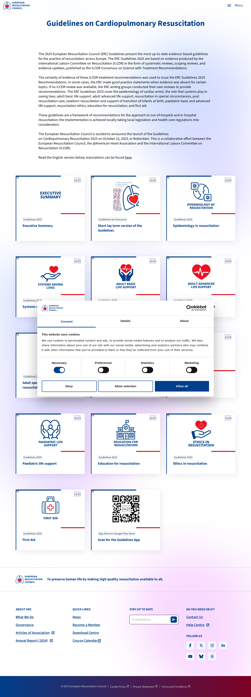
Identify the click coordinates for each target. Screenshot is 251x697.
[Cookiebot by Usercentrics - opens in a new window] (192, 308)
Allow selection (125, 386)
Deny (69, 386)
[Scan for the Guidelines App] (126, 520)
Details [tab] (125, 321)
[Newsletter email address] (153, 619)
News (77, 617)
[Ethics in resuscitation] (201, 443)
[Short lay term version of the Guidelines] (126, 208)
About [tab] (184, 321)
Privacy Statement (144, 687)
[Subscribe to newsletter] (174, 619)
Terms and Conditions (174, 687)
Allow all (182, 386)
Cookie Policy (118, 687)
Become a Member (86, 625)
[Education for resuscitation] (126, 443)
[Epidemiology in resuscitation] (201, 208)
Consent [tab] (67, 321)
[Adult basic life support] (126, 286)
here (128, 157)
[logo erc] (16, 5)
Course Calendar (85, 640)
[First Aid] (50, 520)
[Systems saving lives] (50, 286)
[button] (235, 5)
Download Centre (86, 633)
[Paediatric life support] (50, 443)
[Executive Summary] (50, 208)
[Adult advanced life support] (201, 286)
